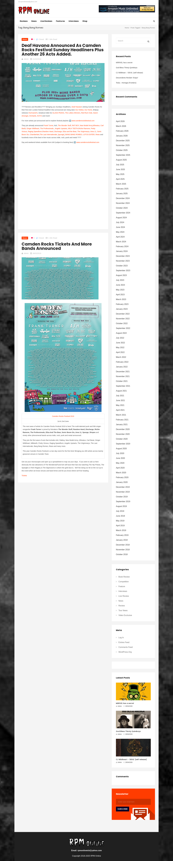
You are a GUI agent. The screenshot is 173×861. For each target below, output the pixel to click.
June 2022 (120, 343)
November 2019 (123, 492)
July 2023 (120, 280)
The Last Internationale (48, 134)
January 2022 (122, 367)
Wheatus (96, 125)
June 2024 (120, 227)
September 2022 (123, 328)
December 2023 (123, 256)
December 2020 (123, 429)
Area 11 (93, 131)
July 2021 (120, 396)
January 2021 (122, 424)
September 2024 (123, 213)
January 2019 (122, 540)
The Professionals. (47, 128)
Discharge (58, 131)
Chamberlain (34, 134)
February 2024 (122, 246)
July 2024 (120, 222)
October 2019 (122, 497)
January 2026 (122, 136)
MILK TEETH (73, 128)
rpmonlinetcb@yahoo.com (28, 2)
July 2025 (120, 165)
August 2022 (121, 333)
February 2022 (122, 362)
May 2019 (120, 521)
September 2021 (123, 386)
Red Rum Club (86, 113)
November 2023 (123, 261)
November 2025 (123, 145)
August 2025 (121, 160)
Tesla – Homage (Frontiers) (126, 83)
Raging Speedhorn (35, 131)
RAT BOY (75, 125)
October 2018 (122, 554)
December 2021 (123, 372)
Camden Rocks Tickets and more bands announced (57, 246)
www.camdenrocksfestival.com (82, 121)
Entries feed (123, 642)
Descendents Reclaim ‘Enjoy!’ (127, 78)
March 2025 (121, 184)
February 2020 (122, 477)
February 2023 (122, 304)
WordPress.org (125, 652)
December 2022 (123, 314)
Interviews (74, 21)
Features (60, 21)
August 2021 (121, 391)
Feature (121, 586)
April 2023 (120, 295)
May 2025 (120, 174)
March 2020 (121, 473)
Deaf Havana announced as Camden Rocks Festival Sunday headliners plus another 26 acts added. (63, 49)
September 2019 (123, 501)
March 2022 (121, 357)
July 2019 (120, 511)
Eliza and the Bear (69, 131)
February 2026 (122, 131)
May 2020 (120, 463)
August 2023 (121, 275)
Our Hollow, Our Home (83, 110)
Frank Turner (48, 125)
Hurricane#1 (33, 113)
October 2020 (122, 439)
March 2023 (121, 299)
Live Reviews (46, 21)
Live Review (123, 596)
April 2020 (120, 468)
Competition (123, 582)
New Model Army (86, 125)
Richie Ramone (84, 128)
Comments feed (125, 647)
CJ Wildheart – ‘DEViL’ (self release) (129, 73)
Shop (84, 21)
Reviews (24, 21)
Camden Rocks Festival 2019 (63, 416)
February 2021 (122, 420)
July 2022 (120, 338)
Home (127, 28)
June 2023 (120, 285)
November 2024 (123, 203)
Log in (121, 638)
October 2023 (122, 266)
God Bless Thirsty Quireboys (126, 68)
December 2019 (123, 487)
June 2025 (120, 169)
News (34, 21)
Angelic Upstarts (61, 128)
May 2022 (120, 347)
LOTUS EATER (89, 134)
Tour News (123, 610)
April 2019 (120, 526)
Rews (98, 134)
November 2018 (123, 550)
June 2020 (120, 458)
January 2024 (122, 251)
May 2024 (120, 232)
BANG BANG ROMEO (73, 134)
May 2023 (120, 290)
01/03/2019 (37, 59)
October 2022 (122, 323)
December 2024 (123, 198)
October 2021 (122, 381)
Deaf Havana (76, 107)
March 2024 (121, 242)
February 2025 (122, 189)
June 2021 (120, 400)
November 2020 (123, 434)
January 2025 (122, 193)
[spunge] (61, 134)
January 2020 (122, 482)
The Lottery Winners (72, 113)
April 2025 (120, 179)
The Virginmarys (83, 131)
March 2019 (121, 530)
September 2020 (123, 444)
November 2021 (123, 376)
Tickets (24, 476)
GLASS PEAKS (58, 113)
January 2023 (122, 309)
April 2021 (120, 410)
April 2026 (120, 121)
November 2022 (123, 319)
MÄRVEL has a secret (124, 63)
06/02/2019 (37, 253)
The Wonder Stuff (64, 125)
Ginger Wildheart (33, 128)
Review (121, 606)
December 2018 (123, 545)
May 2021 (120, 405)
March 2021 (121, 415)
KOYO (39, 116)
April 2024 (120, 237)
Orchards (32, 116)
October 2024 (122, 208)
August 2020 (121, 449)
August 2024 (121, 218)
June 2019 (120, 516)
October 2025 (122, 150)
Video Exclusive (125, 615)
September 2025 (123, 155)
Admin (26, 59)
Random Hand (47, 131)
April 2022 (120, 352)
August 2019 (121, 506)
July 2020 (120, 453)
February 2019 (122, 535)
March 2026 (121, 126)
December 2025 (123, 141)
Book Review (124, 577)
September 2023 (123, 270)
